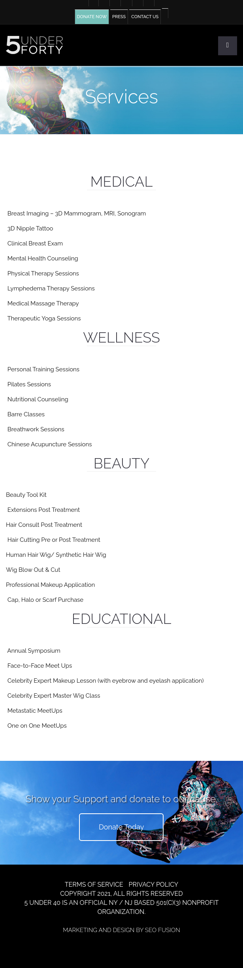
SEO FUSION (162, 930)
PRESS (119, 16)
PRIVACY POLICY (154, 884)
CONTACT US (144, 16)
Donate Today (121, 827)
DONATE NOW (92, 16)
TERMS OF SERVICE (94, 884)
